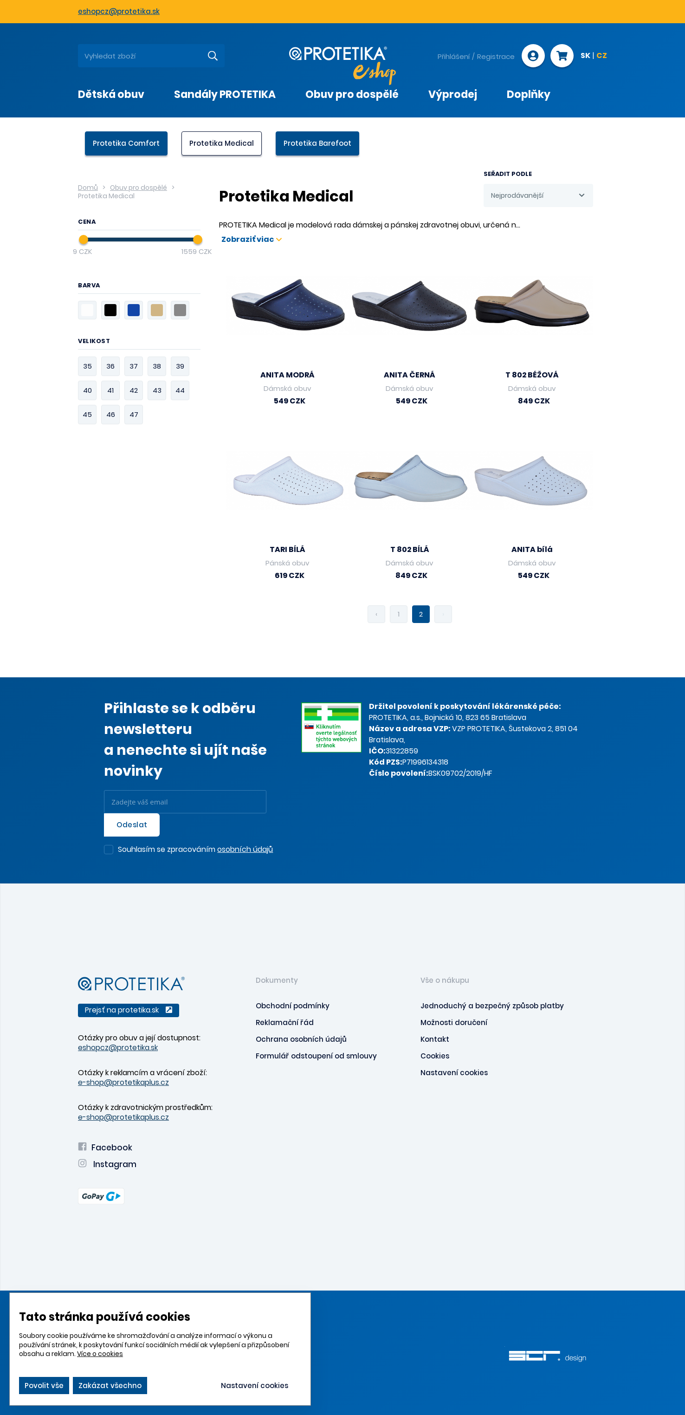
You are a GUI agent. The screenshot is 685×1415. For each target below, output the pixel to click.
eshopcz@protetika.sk (119, 11)
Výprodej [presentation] (452, 94)
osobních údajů (245, 849)
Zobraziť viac (251, 239)
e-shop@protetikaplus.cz (123, 1082)
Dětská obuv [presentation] (111, 94)
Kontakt (434, 1039)
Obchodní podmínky (293, 1006)
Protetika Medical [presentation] (221, 143)
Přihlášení (454, 56)
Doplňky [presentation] (528, 94)
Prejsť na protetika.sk (128, 1010)
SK (585, 56)
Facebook (105, 1147)
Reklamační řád (285, 1022)
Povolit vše (44, 1385)
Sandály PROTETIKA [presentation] (225, 94)
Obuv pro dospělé (138, 187)
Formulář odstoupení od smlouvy (316, 1056)
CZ (601, 56)
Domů (88, 187)
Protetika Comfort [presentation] (126, 143)
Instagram (107, 1164)
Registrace (496, 56)
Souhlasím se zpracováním (195, 850)
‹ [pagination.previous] (376, 614)
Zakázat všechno (110, 1385)
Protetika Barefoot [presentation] (317, 143)
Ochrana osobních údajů (301, 1039)
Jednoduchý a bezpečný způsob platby (492, 1006)
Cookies (434, 1056)
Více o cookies (100, 1353)
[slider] (83, 239)
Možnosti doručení (453, 1022)
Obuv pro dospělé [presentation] (352, 94)
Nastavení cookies (454, 1072)
